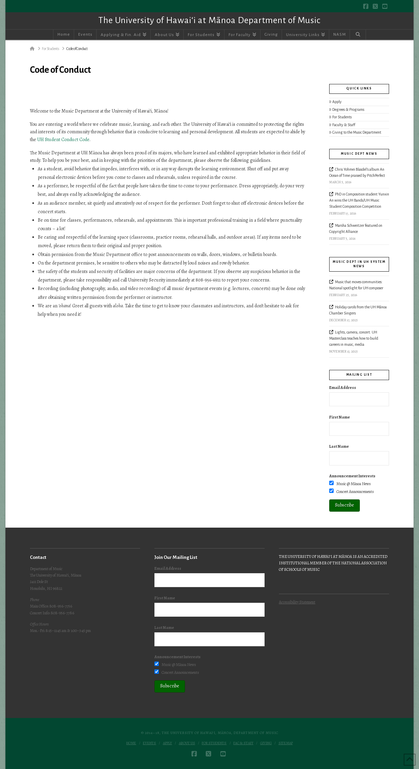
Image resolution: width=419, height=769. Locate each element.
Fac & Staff (243, 743)
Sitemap (286, 743)
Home (131, 743)
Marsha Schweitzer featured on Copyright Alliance (355, 228)
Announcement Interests (352, 476)
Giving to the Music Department (355, 132)
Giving (266, 743)
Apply (335, 102)
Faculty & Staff (342, 125)
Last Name (339, 446)
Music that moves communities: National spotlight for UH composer (356, 285)
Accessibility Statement (297, 602)
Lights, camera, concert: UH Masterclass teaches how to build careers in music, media (353, 338)
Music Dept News (359, 153)
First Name (339, 417)
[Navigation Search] (358, 35)
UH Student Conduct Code (63, 139)
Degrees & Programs (347, 109)
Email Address (342, 387)
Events (149, 743)
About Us (187, 743)
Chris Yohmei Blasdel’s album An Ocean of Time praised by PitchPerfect (357, 172)
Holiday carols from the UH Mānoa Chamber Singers (358, 310)
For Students (340, 117)
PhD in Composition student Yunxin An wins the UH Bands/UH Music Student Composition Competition (359, 200)
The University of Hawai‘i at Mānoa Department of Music (209, 20)
